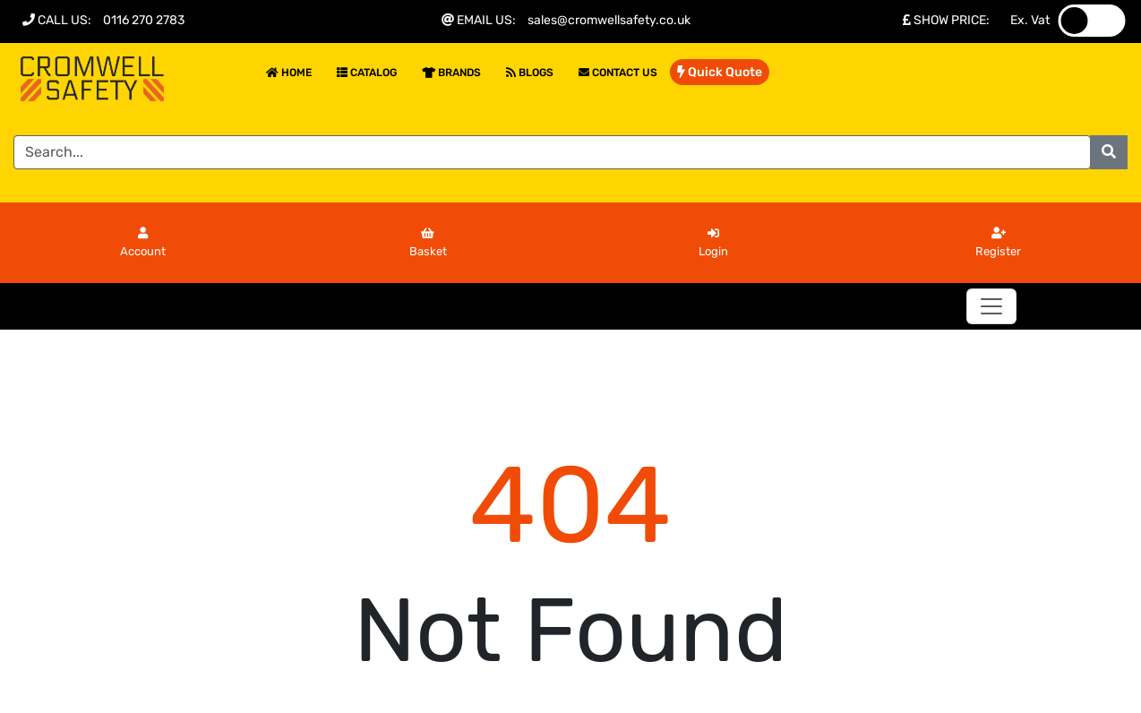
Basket (428, 243)
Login (713, 243)
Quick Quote (719, 72)
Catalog (367, 72)
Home (289, 72)
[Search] (552, 152)
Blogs (529, 72)
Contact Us (618, 72)
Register (998, 243)
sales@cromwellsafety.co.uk (609, 20)
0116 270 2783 (143, 20)
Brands (451, 72)
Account (143, 243)
